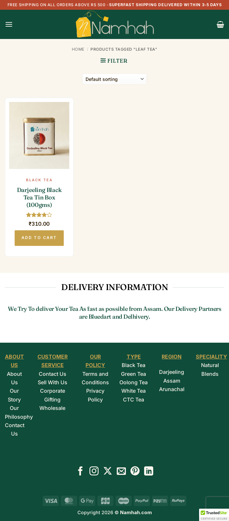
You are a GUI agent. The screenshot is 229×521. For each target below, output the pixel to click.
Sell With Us (52, 382)
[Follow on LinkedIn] (148, 472)
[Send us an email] (121, 472)
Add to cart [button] (39, 237)
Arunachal (171, 389)
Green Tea (133, 374)
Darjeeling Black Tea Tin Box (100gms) (39, 197)
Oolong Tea (133, 382)
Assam (171, 380)
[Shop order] (114, 79)
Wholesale (52, 408)
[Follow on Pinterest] (135, 472)
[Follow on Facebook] (80, 472)
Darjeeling (171, 372)
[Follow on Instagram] (94, 472)
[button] (9, 24)
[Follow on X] (107, 472)
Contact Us (52, 374)
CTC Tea (133, 399)
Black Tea (133, 365)
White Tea (133, 391)
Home (78, 49)
